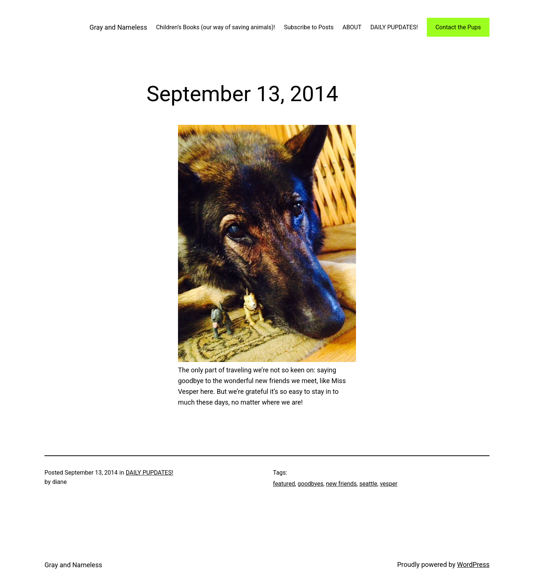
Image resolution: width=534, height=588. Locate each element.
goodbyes (310, 483)
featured (284, 483)
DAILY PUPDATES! (149, 472)
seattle (368, 483)
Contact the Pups (458, 27)
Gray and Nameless (118, 27)
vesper (388, 483)
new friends (341, 483)
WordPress (473, 564)
